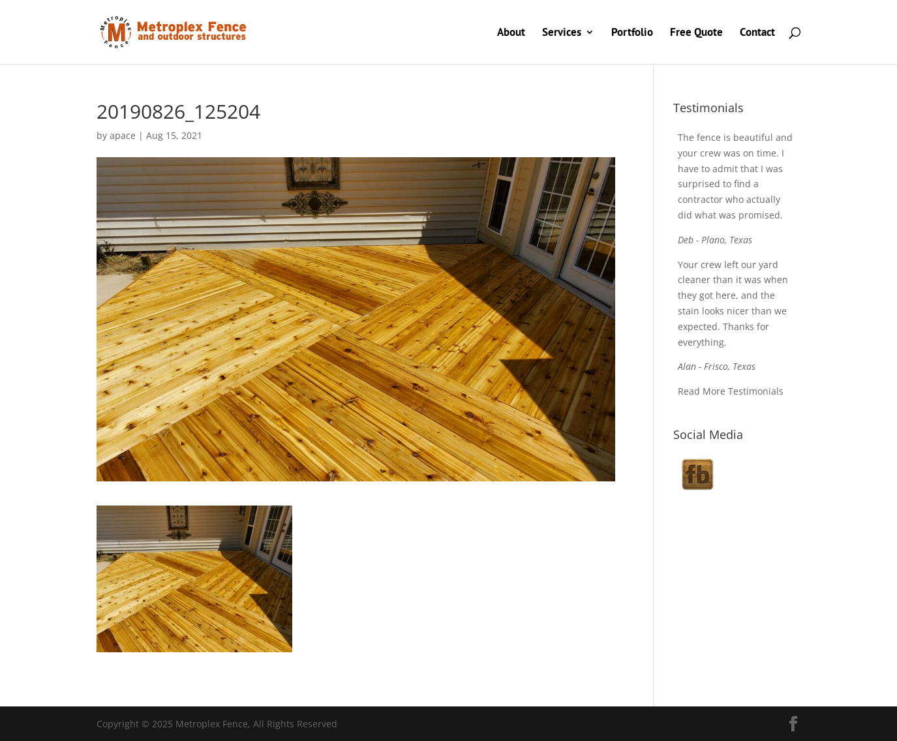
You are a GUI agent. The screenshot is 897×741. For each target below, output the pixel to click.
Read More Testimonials (730, 391)
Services (561, 33)
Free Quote (696, 33)
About (511, 33)
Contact (757, 33)
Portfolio (632, 33)
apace (123, 135)
